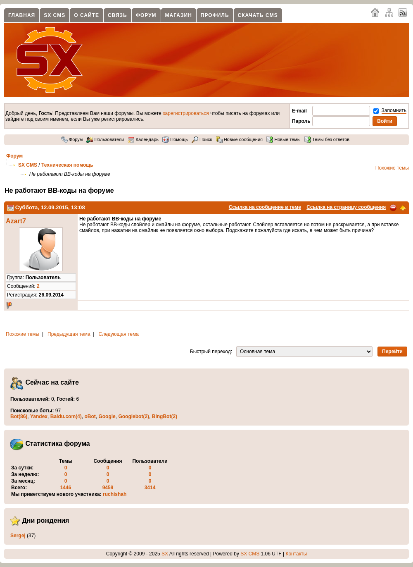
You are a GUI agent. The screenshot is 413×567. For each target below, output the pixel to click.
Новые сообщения (239, 139)
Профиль (215, 15)
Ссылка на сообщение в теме (265, 207)
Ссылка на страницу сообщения (346, 207)
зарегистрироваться (186, 113)
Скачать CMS (258, 15)
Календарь (143, 139)
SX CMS (54, 15)
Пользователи (105, 139)
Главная (21, 15)
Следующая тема (119, 334)
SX (164, 554)
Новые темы (283, 139)
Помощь (175, 139)
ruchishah (114, 494)
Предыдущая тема (68, 334)
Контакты (296, 554)
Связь (117, 15)
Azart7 (16, 221)
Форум (146, 15)
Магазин (178, 15)
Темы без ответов (326, 139)
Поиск (202, 139)
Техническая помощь (67, 165)
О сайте (86, 15)
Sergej (18, 535)
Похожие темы (392, 168)
